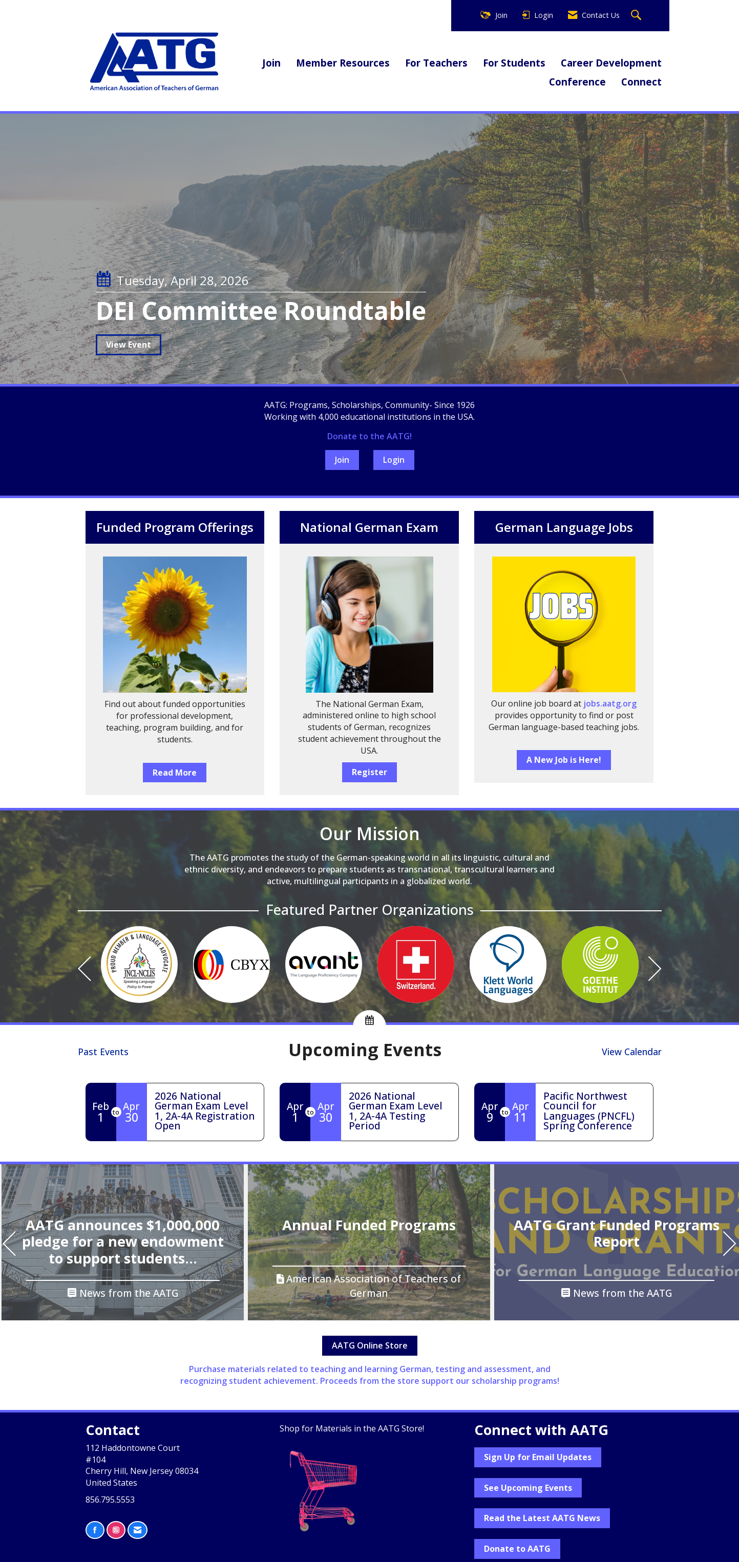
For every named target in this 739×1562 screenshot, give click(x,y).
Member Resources (343, 62)
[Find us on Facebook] (95, 1530)
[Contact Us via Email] (137, 1530)
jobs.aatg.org (610, 703)
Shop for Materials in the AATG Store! (352, 1428)
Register (369, 772)
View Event (128, 344)
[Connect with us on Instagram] (116, 1530)
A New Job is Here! (563, 759)
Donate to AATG (517, 1548)
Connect (641, 81)
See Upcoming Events (528, 1487)
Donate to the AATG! (369, 436)
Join (271, 62)
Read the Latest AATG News (542, 1518)
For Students (514, 62)
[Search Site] (637, 15)
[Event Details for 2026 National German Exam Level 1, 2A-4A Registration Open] (206, 1110)
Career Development (611, 62)
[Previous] (84, 970)
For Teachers (436, 62)
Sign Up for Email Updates (538, 1457)
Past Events (103, 1051)
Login (394, 459)
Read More (175, 772)
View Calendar (632, 1051)
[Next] (655, 970)
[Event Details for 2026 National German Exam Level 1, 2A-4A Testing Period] (400, 1110)
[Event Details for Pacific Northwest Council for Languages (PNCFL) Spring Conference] (594, 1110)
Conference (577, 81)
